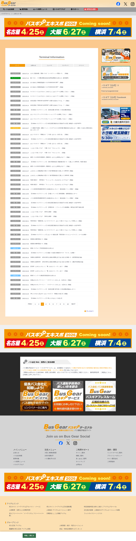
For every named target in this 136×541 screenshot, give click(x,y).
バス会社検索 (17, 455)
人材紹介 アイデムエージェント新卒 (59, 510)
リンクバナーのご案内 (114, 452)
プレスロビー (90, 311)
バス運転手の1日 (50, 458)
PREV (30, 304)
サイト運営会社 (112, 458)
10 (68, 304)
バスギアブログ (18, 464)
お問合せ (79, 464)
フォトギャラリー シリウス (93, 513)
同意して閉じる (29, 535)
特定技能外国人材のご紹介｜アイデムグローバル (100, 506)
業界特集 (16, 458)
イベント (81, 65)
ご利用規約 (111, 461)
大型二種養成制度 (51, 452)
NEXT (73, 304)
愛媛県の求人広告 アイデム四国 (19, 529)
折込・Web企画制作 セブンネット (71, 529)
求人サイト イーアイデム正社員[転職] (59, 506)
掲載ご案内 (79, 455)
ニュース (49, 65)
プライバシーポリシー (114, 455)
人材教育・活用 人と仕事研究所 (19, 510)
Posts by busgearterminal (109, 91)
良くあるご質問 (81, 458)
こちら (108, 372)
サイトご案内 (80, 452)
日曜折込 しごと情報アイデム (56, 513)
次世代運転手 (49, 455)
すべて (17, 65)
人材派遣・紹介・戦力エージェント (71, 525)
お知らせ (33, 65)
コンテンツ (65, 65)
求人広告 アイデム (15, 525)
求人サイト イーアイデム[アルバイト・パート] (24, 506)
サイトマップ (80, 461)
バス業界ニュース (19, 461)
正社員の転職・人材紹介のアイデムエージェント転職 (102, 510)
